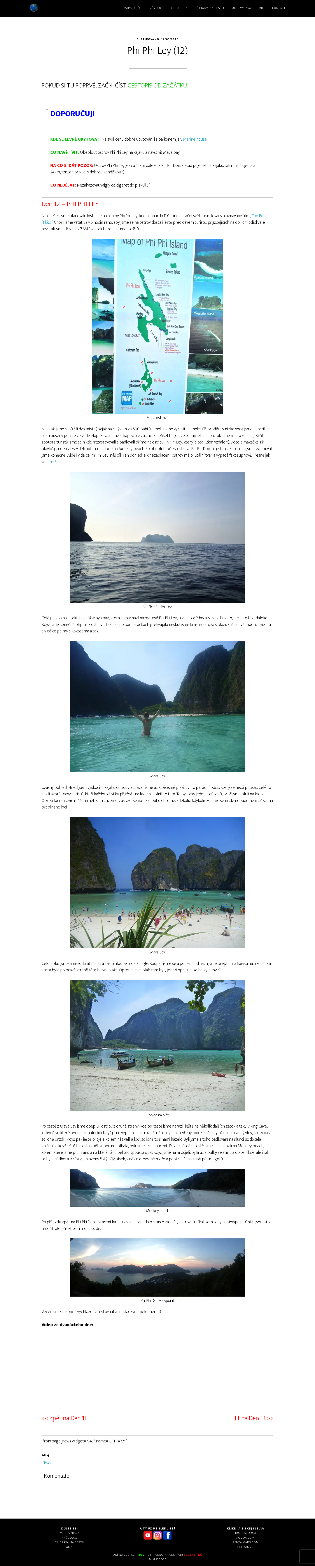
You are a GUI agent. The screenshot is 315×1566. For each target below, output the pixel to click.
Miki (65, 8)
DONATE (70, 1546)
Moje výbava (69, 1533)
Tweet (48, 1462)
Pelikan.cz (245, 1546)
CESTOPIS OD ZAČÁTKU (157, 85)
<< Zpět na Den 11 (64, 1418)
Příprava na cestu (69, 1542)
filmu (50, 462)
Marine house (195, 139)
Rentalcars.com (246, 1542)
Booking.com (245, 1533)
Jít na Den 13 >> (253, 1418)
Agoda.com (245, 1537)
